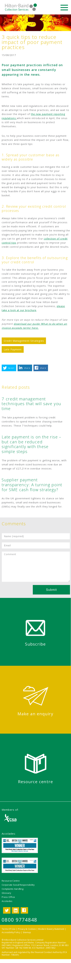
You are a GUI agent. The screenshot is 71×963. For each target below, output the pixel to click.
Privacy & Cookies (27, 929)
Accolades (7, 901)
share (27, 368)
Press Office (8, 897)
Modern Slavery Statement (51, 929)
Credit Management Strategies (24, 340)
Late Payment (13, 349)
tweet (11, 368)
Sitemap (27, 932)
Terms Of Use (8, 929)
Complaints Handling (12, 888)
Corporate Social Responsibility (18, 884)
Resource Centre (11, 880)
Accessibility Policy (11, 932)
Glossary (6, 892)
